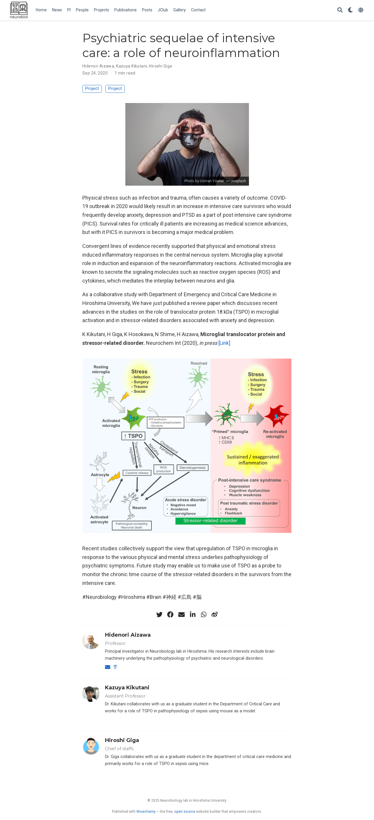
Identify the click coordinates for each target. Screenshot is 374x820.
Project (92, 88)
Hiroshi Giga (160, 66)
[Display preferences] (350, 10)
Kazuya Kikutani (131, 66)
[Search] (340, 10)
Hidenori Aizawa (98, 66)
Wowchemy (146, 812)
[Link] (224, 343)
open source (184, 812)
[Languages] (361, 10)
